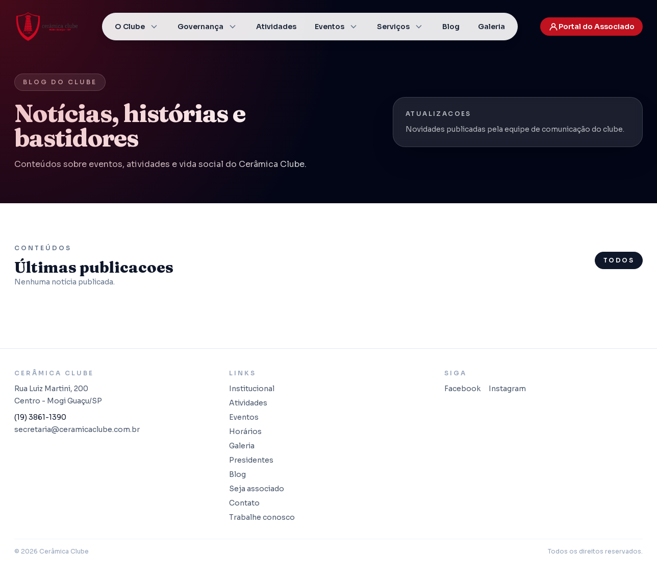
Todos (618, 260)
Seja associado (256, 488)
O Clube (137, 26)
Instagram (507, 388)
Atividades (276, 26)
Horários (245, 431)
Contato (244, 503)
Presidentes (251, 460)
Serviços (400, 26)
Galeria (491, 26)
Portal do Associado (591, 26)
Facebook (462, 388)
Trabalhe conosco (262, 517)
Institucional (251, 388)
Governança (208, 26)
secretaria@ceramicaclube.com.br (77, 429)
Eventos (337, 26)
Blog (451, 26)
